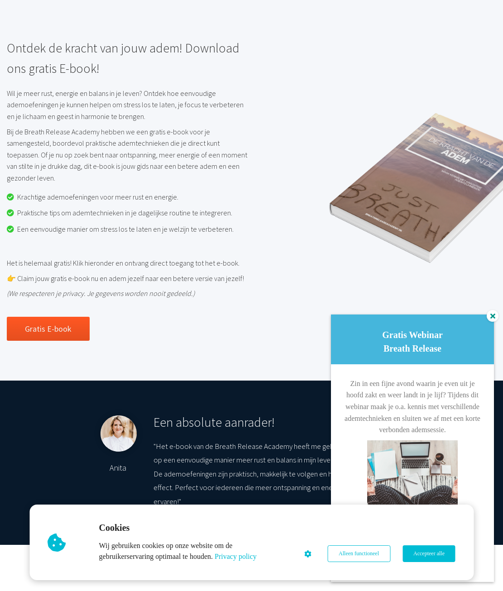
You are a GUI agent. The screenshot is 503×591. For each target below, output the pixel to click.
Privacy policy (236, 556)
